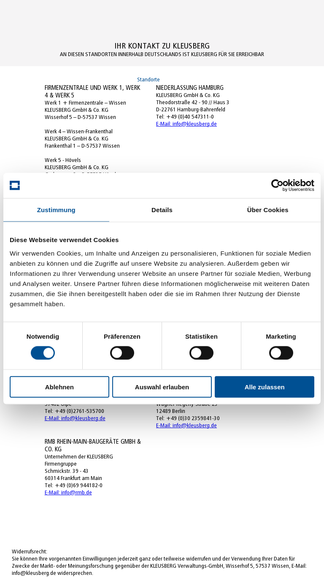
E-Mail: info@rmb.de (68, 493)
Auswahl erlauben (162, 386)
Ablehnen (59, 386)
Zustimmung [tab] (56, 209)
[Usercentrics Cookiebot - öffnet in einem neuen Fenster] (277, 185)
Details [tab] (162, 209)
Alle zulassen (265, 386)
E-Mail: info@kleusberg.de (186, 124)
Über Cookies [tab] (268, 209)
